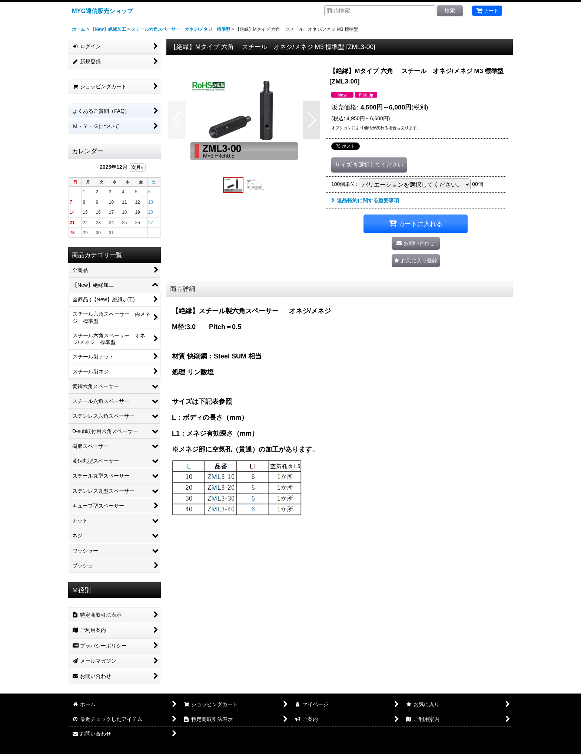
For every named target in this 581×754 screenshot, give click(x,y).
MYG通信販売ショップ (102, 10)
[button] (177, 120)
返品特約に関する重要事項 (365, 200)
